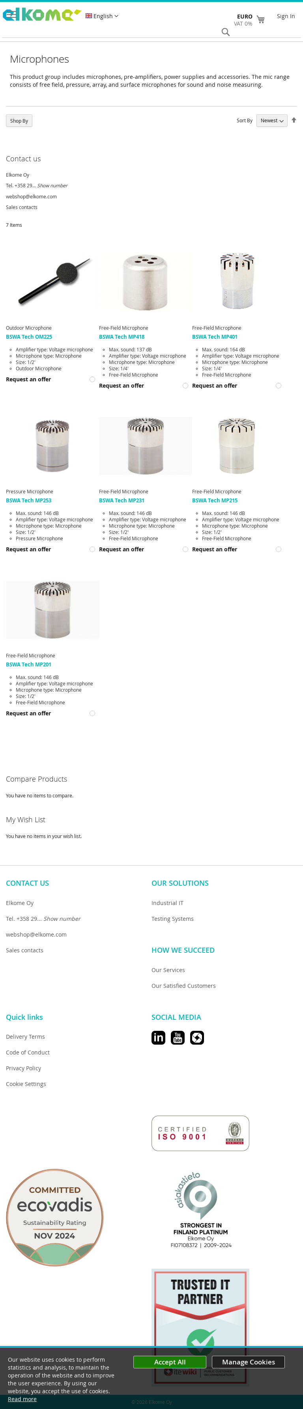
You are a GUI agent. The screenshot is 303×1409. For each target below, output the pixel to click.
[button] (102, 16)
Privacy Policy (23, 1068)
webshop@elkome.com (31, 196)
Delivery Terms (25, 1036)
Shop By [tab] (19, 121)
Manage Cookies (248, 1361)
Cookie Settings (26, 1084)
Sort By (244, 120)
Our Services (168, 970)
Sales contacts (21, 207)
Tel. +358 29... (36, 185)
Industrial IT (167, 903)
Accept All (170, 1361)
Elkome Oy (17, 175)
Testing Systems (173, 918)
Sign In (286, 16)
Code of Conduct (28, 1052)
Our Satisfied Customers (184, 985)
